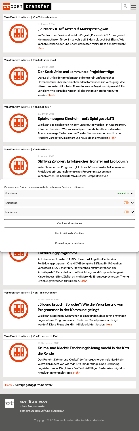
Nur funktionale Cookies (69, 233)
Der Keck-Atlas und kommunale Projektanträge (76, 71)
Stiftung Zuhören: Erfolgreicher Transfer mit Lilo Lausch (83, 161)
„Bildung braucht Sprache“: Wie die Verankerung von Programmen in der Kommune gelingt (80, 307)
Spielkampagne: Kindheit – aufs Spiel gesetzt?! (76, 118)
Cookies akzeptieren (69, 223)
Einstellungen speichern (69, 243)
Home (9, 385)
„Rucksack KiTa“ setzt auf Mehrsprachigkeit (73, 29)
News (26, 17)
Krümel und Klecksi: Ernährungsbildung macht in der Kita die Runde (83, 351)
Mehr (41, 48)
